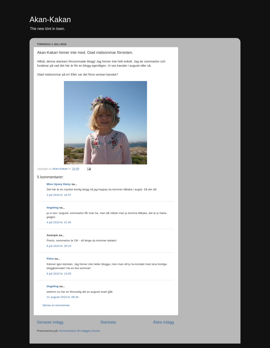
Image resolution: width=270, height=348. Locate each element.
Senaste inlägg (50, 322)
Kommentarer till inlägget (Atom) (79, 330)
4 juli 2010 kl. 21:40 (59, 222)
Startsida (108, 322)
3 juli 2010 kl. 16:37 (59, 194)
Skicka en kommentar (56, 305)
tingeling (52, 207)
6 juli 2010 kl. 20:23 (59, 246)
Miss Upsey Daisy (59, 184)
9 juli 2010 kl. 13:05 (59, 273)
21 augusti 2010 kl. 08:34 (62, 297)
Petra (50, 258)
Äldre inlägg (163, 322)
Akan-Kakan (50, 19)
